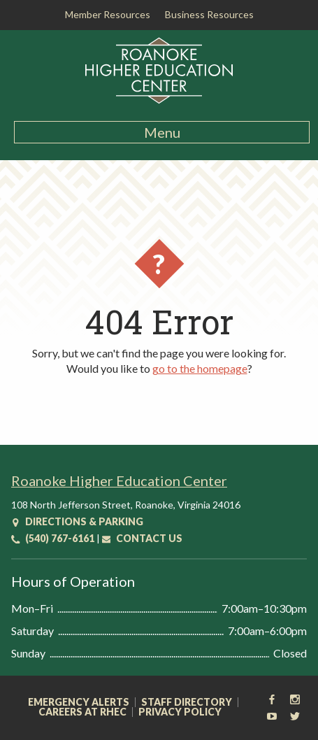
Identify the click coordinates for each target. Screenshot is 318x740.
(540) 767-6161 (52, 538)
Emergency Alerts (78, 702)
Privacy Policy (180, 712)
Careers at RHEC (82, 712)
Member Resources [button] (107, 14)
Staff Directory (186, 702)
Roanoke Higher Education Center (119, 480)
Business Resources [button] (209, 14)
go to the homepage (199, 368)
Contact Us (142, 538)
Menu (162, 132)
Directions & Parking (77, 521)
